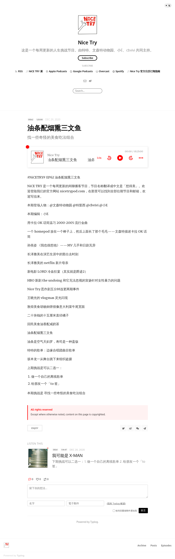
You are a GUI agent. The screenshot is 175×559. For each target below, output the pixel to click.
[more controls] (141, 158)
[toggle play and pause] (120, 158)
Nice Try (87, 42)
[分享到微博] (130, 428)
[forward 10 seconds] (131, 158)
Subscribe (87, 57)
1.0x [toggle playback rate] (99, 157)
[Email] (85, 81)
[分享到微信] (137, 428)
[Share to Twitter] (123, 428)
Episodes (166, 545)
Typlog (20, 555)
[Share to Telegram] (144, 428)
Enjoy (34, 428)
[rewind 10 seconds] (109, 158)
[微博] (90, 81)
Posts (154, 545)
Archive (141, 545)
